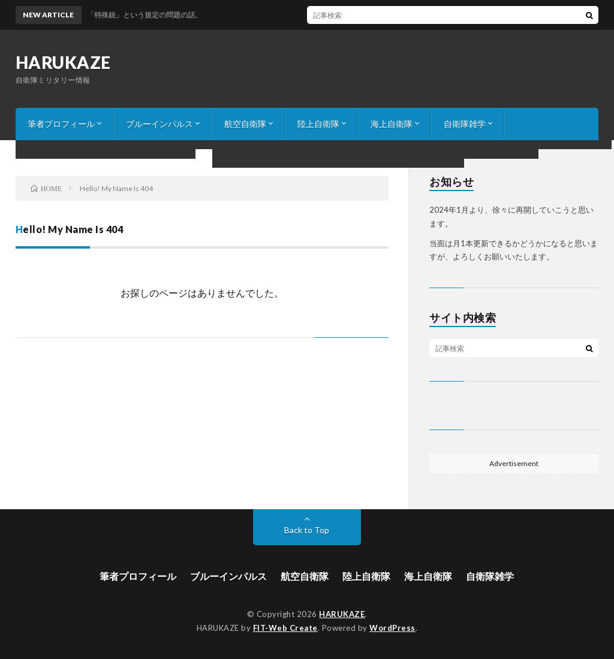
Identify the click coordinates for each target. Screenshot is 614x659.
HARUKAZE (63, 62)
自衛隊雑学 (465, 124)
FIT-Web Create (285, 628)
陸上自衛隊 (318, 124)
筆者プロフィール (61, 124)
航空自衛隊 (245, 124)
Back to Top (306, 530)
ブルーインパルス (159, 124)
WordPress (392, 628)
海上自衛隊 (392, 124)
